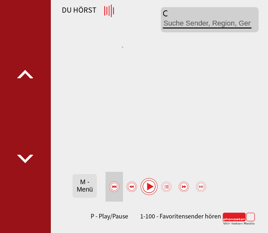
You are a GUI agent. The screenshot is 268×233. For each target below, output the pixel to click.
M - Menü (85, 185)
